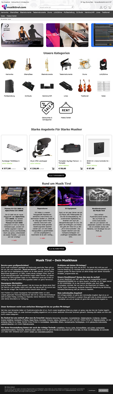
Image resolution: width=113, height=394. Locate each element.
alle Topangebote (56, 175)
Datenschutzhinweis (71, 390)
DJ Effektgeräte (93, 330)
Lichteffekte (60, 328)
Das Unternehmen (44, 371)
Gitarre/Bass (14, 12)
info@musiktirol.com (63, 378)
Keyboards (17, 320)
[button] (3, 35)
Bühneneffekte (81, 328)
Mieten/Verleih (12, 16)
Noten (3, 16)
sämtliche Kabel (30, 330)
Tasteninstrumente (39, 12)
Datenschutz (97, 384)
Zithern (61, 322)
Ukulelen (104, 318)
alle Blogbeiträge (56, 249)
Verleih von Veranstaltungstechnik (41, 332)
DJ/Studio (79, 12)
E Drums (50, 320)
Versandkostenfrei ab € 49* (103, 2)
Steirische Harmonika (52, 318)
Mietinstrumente (28, 324)
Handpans (62, 320)
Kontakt (41, 378)
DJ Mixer (84, 330)
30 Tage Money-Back (87, 2)
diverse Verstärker (7, 320)
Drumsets (42, 320)
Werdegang (42, 376)
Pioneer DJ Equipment (61, 330)
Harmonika (4, 12)
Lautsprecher (100, 328)
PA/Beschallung (69, 12)
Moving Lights (70, 328)
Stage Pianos (33, 320)
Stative (39, 330)
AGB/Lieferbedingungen (100, 376)
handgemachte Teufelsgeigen (74, 322)
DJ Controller (104, 330)
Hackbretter (54, 322)
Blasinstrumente (25, 12)
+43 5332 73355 (62, 380)
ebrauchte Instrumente (99, 322)
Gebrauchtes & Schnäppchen (20, 2)
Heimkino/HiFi (89, 12)
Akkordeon (64, 318)
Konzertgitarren (74, 318)
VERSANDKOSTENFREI (66, 281)
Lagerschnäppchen (7, 324)
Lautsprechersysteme (8, 330)
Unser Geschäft (43, 373)
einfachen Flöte (6, 322)
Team (40, 375)
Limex (98, 12)
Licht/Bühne (58, 12)
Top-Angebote (5, 2)
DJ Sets (77, 330)
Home (9, 19)
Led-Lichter (91, 328)
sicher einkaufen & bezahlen (101, 375)
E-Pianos (25, 320)
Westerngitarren (86, 318)
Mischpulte (20, 330)
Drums (49, 12)
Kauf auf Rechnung (99, 382)
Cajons (56, 320)
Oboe (19, 322)
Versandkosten (98, 371)
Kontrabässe (44, 322)
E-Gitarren (96, 318)
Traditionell (106, 12)
